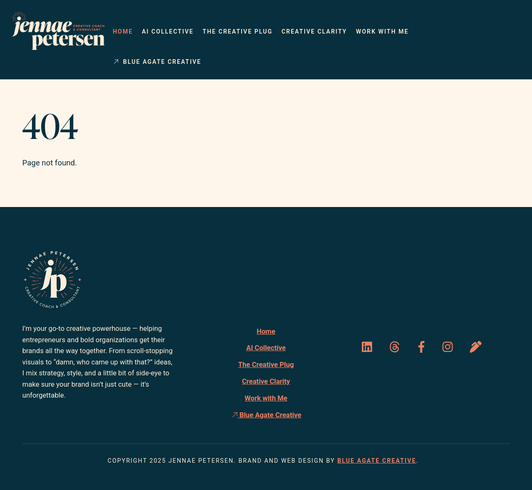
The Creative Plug (237, 31)
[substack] (477, 347)
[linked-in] (369, 347)
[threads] (396, 347)
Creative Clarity (314, 31)
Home (123, 31)
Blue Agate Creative (157, 61)
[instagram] (449, 347)
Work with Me (382, 31)
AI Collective (167, 31)
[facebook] (423, 347)
